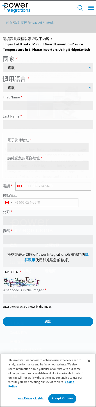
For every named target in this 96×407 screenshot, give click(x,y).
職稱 (6, 231)
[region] (48, 380)
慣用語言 (14, 79)
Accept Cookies (62, 398)
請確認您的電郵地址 (23, 158)
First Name (11, 97)
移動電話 (10, 195)
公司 (6, 211)
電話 (6, 186)
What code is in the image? (23, 290)
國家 (8, 59)
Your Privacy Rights (30, 398)
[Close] (89, 361)
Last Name (11, 116)
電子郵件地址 (18, 140)
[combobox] (21, 186)
